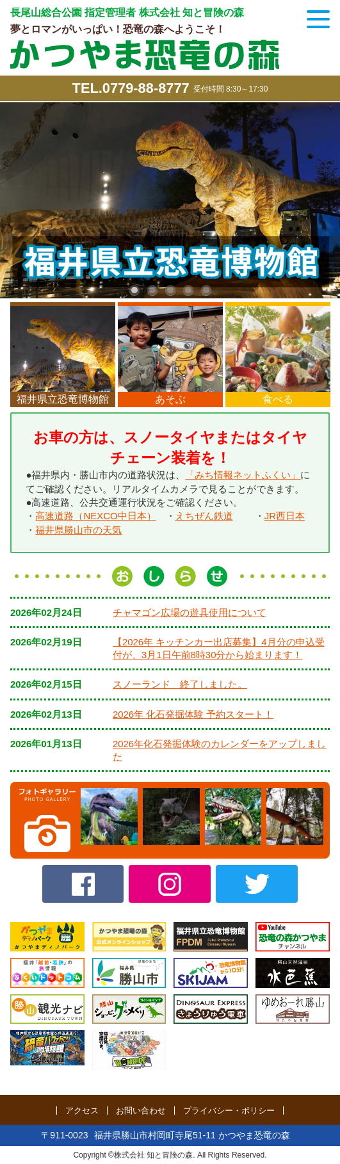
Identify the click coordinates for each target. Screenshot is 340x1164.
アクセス (82, 1110)
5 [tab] (206, 290)
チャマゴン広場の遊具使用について (189, 610)
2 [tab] (152, 290)
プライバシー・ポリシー (229, 1110)
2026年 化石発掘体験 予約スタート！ (193, 712)
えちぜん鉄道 (204, 515)
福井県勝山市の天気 (78, 528)
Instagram (170, 882)
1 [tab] (134, 290)
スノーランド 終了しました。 (180, 682)
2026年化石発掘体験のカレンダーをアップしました (219, 748)
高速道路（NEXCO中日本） (95, 515)
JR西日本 (284, 515)
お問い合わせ (141, 1110)
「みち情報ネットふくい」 (242, 474)
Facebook (83, 882)
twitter (257, 882)
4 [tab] (188, 290)
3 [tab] (170, 290)
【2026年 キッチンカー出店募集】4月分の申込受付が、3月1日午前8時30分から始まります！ (219, 646)
